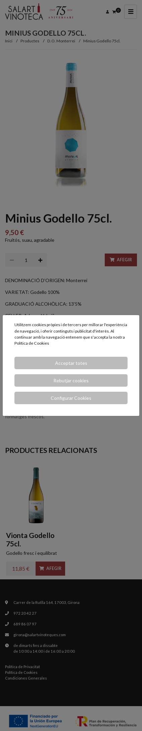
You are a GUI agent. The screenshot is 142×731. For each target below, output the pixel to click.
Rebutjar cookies (71, 380)
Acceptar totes (71, 363)
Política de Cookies (31, 343)
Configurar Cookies (71, 398)
